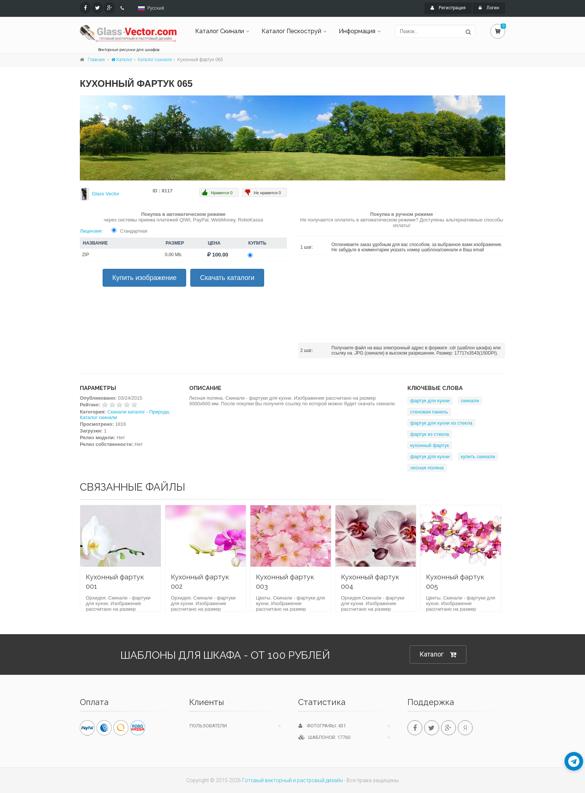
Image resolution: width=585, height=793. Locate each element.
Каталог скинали (155, 59)
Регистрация (448, 7)
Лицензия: (91, 231)
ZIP (85, 254)
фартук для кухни (430, 400)
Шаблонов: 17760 (324, 737)
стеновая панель (429, 412)
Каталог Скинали (219, 31)
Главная (96, 59)
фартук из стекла (429, 434)
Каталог (121, 59)
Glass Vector (105, 193)
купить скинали (478, 456)
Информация (357, 31)
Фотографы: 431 (322, 726)
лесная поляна (427, 468)
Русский (155, 8)
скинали (470, 400)
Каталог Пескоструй (291, 31)
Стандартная (133, 231)
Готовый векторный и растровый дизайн (292, 780)
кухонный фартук (429, 445)
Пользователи (208, 726)
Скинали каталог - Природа (138, 412)
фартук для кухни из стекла (441, 423)
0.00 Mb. (173, 254)
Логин (489, 7)
